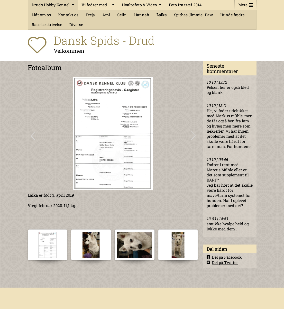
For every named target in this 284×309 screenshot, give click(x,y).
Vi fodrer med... (96, 4)
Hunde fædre (232, 14)
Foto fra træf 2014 (185, 4)
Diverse (76, 24)
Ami (106, 14)
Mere (245, 4)
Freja (90, 14)
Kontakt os (68, 14)
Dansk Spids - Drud (104, 40)
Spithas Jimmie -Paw (193, 14)
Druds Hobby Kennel (51, 4)
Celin (122, 14)
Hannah (141, 14)
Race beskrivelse (47, 24)
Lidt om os (41, 14)
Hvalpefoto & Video (139, 4)
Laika (161, 14)
